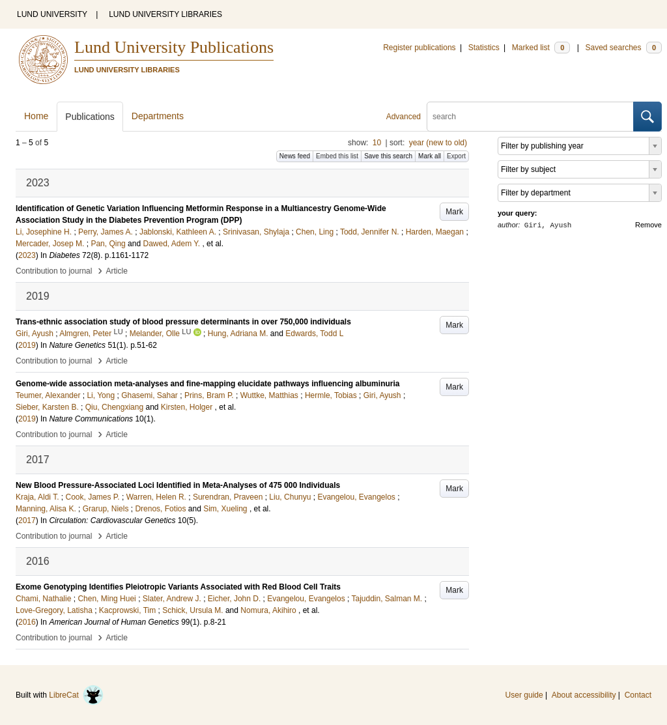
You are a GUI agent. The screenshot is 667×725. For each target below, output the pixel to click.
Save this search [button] (388, 156)
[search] (530, 117)
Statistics (484, 47)
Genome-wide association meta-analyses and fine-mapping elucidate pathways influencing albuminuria (207, 383)
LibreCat (76, 695)
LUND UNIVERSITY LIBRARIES (165, 14)
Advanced (403, 116)
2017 (27, 520)
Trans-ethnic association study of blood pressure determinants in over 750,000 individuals (183, 321)
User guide (524, 695)
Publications (90, 116)
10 (377, 142)
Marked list (541, 47)
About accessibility (584, 695)
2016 (27, 622)
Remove (648, 225)
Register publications (419, 47)
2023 (27, 255)
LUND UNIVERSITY (52, 14)
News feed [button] (294, 156)
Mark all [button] (429, 156)
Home (36, 116)
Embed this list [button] (337, 156)
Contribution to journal (54, 271)
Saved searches (623, 47)
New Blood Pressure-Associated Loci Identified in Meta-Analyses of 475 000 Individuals (178, 485)
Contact (638, 695)
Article (117, 271)
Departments (158, 116)
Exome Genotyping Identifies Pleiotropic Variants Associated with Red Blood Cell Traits (178, 586)
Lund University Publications (174, 47)
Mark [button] (454, 211)
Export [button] (456, 156)
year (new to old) (438, 142)
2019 (27, 345)
